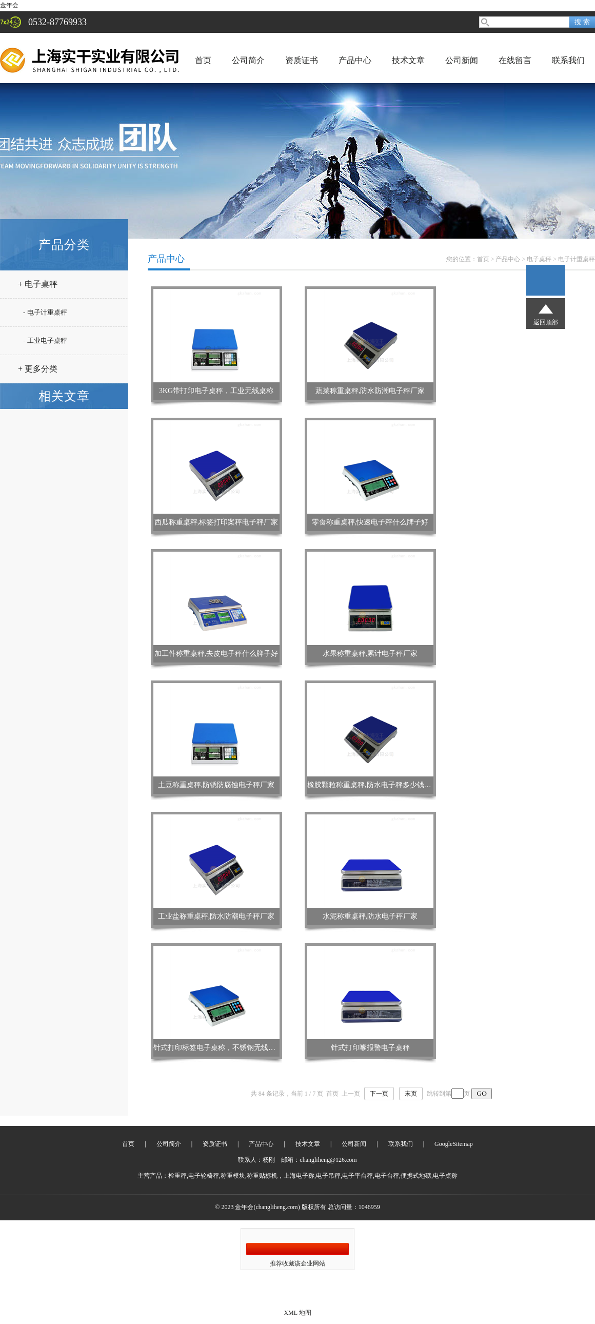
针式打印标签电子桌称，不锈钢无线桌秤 (218, 1048)
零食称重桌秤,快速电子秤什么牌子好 (370, 522)
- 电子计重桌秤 (45, 312)
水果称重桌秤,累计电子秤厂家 (370, 653)
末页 (411, 1093)
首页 (203, 60)
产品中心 (355, 60)
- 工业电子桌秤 (45, 340)
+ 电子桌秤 (37, 284)
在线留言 (515, 60)
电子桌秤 (539, 259)
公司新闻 (461, 60)
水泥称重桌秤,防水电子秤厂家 (370, 916)
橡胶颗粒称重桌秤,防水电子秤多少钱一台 (373, 785)
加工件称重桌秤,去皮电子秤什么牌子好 (216, 653)
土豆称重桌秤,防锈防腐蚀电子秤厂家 (216, 785)
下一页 (379, 1093)
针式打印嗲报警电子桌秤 (370, 1048)
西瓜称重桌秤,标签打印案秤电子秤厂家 (216, 522)
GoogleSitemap (453, 1143)
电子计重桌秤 (576, 259)
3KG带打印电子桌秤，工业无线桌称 (216, 391)
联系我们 (568, 60)
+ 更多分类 (37, 368)
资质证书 (301, 60)
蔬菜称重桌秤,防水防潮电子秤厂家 (370, 391)
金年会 (9, 5)
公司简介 (248, 60)
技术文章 (408, 60)
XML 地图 (297, 1312)
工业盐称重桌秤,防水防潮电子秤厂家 (216, 916)
